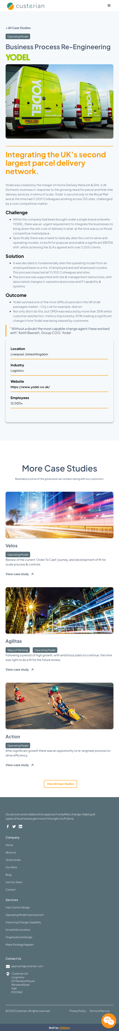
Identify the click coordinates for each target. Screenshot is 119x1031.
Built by (59, 1027)
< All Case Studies (18, 28)
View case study (17, 574)
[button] (109, 5)
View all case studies (60, 783)
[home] (33, 5)
